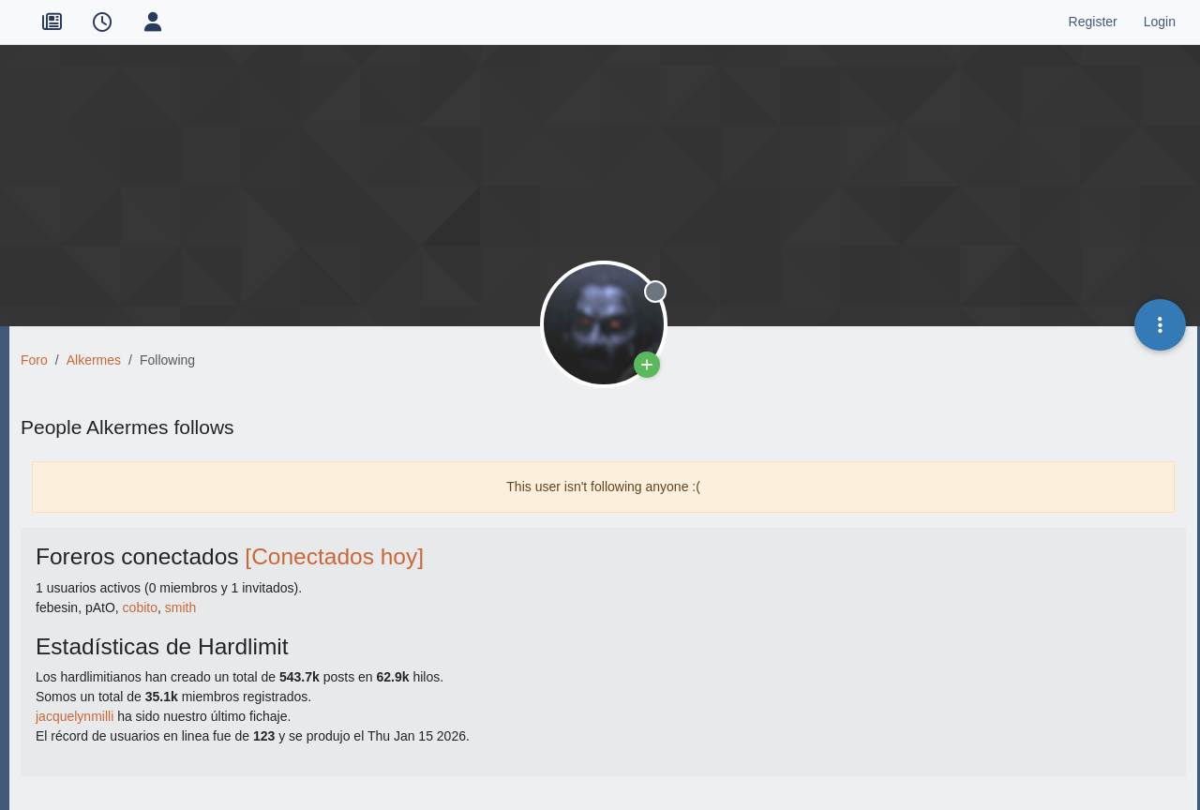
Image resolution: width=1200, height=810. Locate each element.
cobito (140, 607)
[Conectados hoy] (334, 556)
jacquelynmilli (74, 716)
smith (180, 607)
